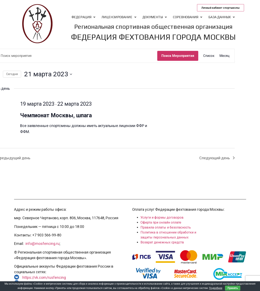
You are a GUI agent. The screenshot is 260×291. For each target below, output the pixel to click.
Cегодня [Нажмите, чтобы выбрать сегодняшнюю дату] (12, 74)
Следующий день (217, 158)
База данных (221, 17)
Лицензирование (119, 17)
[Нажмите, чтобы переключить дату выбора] (48, 74)
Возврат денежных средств (162, 242)
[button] (220, 7)
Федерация (83, 17)
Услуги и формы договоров (162, 217)
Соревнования (187, 17)
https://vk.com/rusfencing (44, 277)
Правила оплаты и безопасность (165, 227)
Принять (232, 288)
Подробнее (215, 288)
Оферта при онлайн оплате (160, 222)
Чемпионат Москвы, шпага (56, 115)
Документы (155, 17)
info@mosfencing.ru (42, 243)
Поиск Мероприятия (177, 56)
